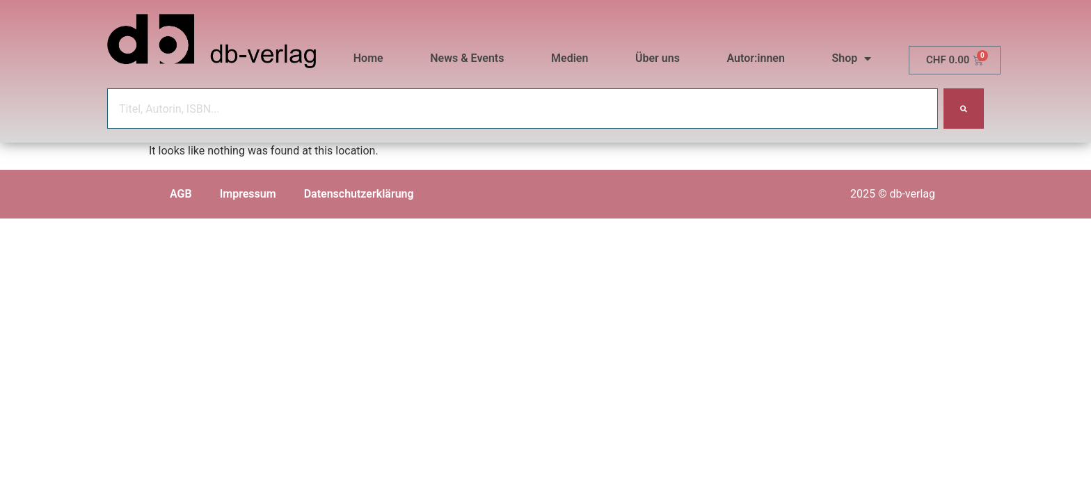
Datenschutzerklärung (359, 193)
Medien (569, 58)
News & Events (467, 58)
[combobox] (522, 108)
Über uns (657, 58)
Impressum (248, 193)
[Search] (963, 108)
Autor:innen (755, 58)
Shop (852, 58)
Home (368, 58)
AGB (181, 193)
